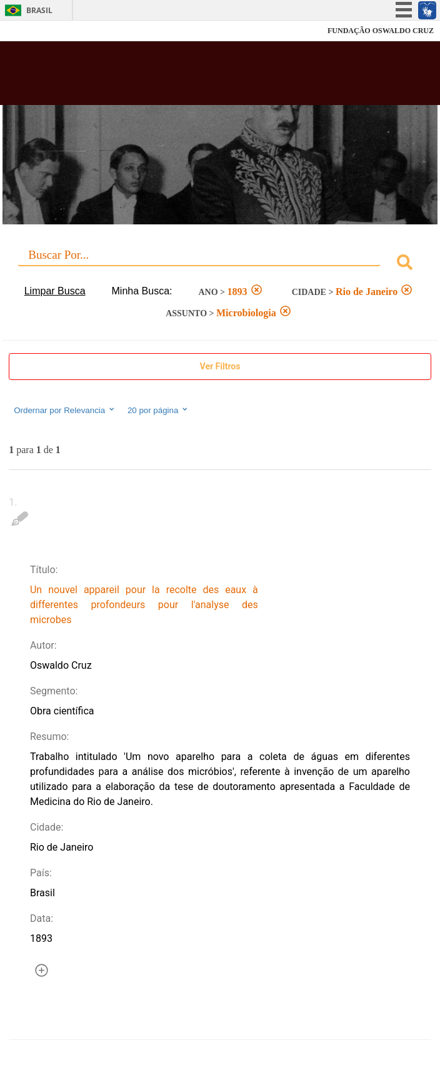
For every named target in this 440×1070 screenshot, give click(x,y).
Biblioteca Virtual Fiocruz (182, 77)
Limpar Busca (55, 291)
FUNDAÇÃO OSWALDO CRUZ (381, 30)
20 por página (158, 410)
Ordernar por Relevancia (65, 410)
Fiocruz (37, 31)
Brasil (39, 10)
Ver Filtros (220, 366)
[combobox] (220, 264)
